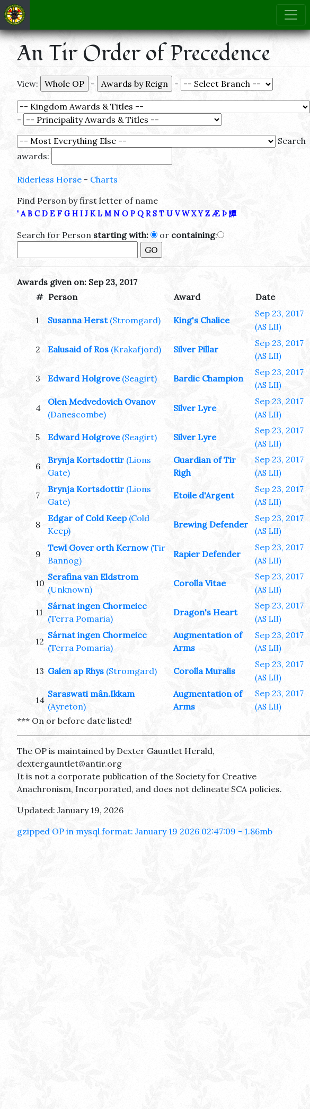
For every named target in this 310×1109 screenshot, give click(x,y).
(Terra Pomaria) (80, 618)
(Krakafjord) (136, 349)
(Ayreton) (67, 706)
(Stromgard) (135, 320)
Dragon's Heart (205, 612)
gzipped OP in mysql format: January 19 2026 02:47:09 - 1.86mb (144, 831)
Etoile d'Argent (203, 495)
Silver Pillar (195, 349)
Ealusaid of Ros (78, 349)
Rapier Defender (207, 554)
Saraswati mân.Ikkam (91, 693)
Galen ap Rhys (76, 671)
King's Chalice (201, 320)
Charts (104, 179)
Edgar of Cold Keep (87, 518)
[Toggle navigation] (291, 14)
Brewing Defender (210, 524)
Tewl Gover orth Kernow (98, 547)
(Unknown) (70, 589)
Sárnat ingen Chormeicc (97, 606)
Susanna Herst (78, 320)
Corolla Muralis (204, 671)
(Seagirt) (139, 378)
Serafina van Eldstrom (93, 576)
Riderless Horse (49, 179)
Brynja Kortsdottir (86, 459)
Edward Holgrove (84, 378)
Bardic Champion (208, 378)
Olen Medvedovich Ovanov (101, 401)
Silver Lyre (194, 408)
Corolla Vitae (199, 583)
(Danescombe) (77, 414)
